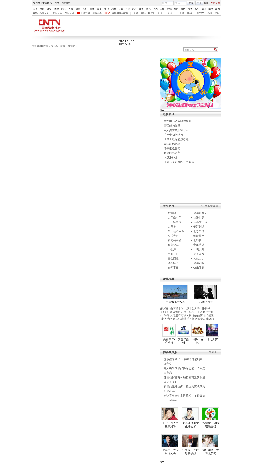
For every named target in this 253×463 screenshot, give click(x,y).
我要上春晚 (197, 341)
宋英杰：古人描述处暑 (170, 451)
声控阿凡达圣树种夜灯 (177, 121)
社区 (176, 9)
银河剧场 (198, 226)
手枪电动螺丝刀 (173, 134)
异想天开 (198, 249)
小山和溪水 (170, 400)
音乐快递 (198, 244)
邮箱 (210, 9)
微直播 (174, 308)
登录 (191, 3)
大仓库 (172, 249)
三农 (162, 9)
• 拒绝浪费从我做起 (202, 318)
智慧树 (172, 213)
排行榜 (206, 308)
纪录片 (161, 13)
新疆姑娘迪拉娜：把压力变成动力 (184, 386)
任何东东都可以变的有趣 (179, 162)
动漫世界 (198, 217)
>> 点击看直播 (209, 206)
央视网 (36, 3)
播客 (189, 13)
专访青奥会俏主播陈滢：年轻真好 (184, 395)
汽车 (134, 9)
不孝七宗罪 (206, 302)
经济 (49, 9)
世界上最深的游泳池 (176, 139)
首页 (35, 9)
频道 (209, 13)
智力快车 (173, 244)
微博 (183, 9)
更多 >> (213, 352)
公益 (120, 9)
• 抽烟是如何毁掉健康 (200, 315)
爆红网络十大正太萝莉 (210, 451)
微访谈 (164, 308)
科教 (92, 9)
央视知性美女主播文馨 (190, 424)
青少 (99, 9)
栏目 (217, 13)
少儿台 (54, 46)
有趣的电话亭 (172, 152)
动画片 (171, 13)
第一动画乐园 (176, 231)
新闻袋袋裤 (174, 240)
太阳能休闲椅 (172, 143)
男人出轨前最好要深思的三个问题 (184, 368)
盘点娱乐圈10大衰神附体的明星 (183, 359)
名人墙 (195, 308)
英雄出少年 (200, 258)
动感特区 (173, 263)
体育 (56, 9)
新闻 (42, 9)
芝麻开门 (173, 254)
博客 (190, 9)
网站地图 (66, 3)
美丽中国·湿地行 (169, 341)
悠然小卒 (169, 391)
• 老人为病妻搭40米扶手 (174, 318)
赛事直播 (97, 13)
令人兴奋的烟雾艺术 (176, 130)
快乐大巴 (173, 235)
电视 (35, 13)
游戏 (217, 9)
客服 (206, 3)
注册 (199, 3)
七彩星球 (198, 231)
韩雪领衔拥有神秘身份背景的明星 (184, 377)
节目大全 (69, 13)
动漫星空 (198, 235)
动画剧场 (198, 263)
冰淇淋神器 (170, 157)
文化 (106, 9)
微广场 (185, 308)
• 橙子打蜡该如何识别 (173, 311)
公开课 (180, 13)
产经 (127, 9)
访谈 (203, 9)
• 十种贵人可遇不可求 (173, 315)
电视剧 (151, 13)
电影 (143, 13)
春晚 (70, 9)
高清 (136, 13)
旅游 (141, 9)
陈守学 (168, 363)
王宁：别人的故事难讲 (170, 424)
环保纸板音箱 (172, 148)
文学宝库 (173, 267)
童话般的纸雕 (172, 125)
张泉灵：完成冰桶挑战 (190, 451)
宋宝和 (168, 372)
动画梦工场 (200, 222)
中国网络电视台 (50, 3)
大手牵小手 (174, 217)
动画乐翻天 (200, 213)
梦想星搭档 (183, 341)
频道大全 (44, 13)
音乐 (85, 9)
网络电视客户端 (120, 13)
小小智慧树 (174, 222)
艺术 (113, 9)
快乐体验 (198, 267)
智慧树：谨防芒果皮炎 (210, 424)
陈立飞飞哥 (170, 381)
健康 (148, 9)
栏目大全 (57, 13)
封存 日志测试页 (69, 46)
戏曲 (78, 9)
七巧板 (197, 240)
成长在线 (198, 254)
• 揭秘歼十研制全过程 (200, 311)
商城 (169, 9)
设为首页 (215, 3)
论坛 (196, 9)
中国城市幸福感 (175, 302)
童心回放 (173, 258)
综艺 (63, 9)
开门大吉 (212, 339)
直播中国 (85, 13)
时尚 (155, 9)
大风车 (172, 226)
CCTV (200, 13)
